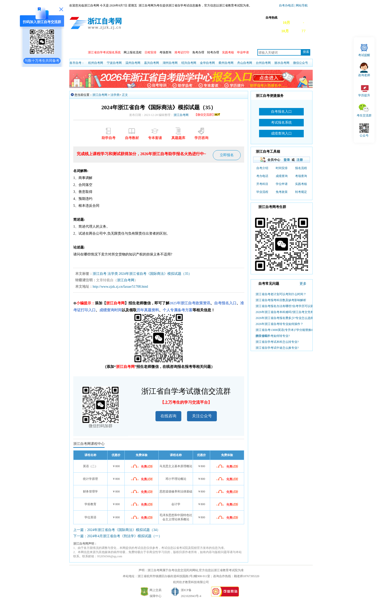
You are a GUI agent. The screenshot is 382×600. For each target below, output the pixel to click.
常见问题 (274, 42)
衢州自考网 (226, 63)
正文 (125, 95)
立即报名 (227, 155)
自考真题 (296, 42)
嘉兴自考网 (151, 63)
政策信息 (95, 42)
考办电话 (262, 176)
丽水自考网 (281, 63)
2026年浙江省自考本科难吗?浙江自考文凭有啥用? (288, 312)
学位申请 (282, 184)
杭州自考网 (95, 63)
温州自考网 (132, 63)
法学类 (115, 95)
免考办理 (198, 52)
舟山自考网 (244, 63)
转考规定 (301, 192)
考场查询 (165, 52)
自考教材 (251, 42)
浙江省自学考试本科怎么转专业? (277, 342)
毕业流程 (262, 192)
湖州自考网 (170, 63)
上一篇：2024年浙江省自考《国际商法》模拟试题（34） (116, 530)
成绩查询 (140, 42)
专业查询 (184, 42)
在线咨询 (168, 416)
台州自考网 (263, 63)
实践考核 (301, 184)
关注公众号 (202, 416)
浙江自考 (100, 274)
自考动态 (117, 42)
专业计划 (207, 42)
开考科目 (262, 184)
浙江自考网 (99, 95)
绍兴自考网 (188, 63)
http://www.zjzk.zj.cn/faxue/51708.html (120, 286)
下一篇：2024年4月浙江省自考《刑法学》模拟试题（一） (117, 536)
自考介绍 (262, 168)
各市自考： (77, 63)
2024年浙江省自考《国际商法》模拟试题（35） (155, 274)
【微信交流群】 (207, 114)
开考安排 (162, 42)
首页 (76, 42)
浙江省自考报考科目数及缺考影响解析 (281, 300)
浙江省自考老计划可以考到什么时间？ (281, 294)
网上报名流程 (133, 52)
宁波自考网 (114, 63)
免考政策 (282, 192)
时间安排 (282, 168)
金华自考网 (207, 63)
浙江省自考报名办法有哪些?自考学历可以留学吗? (288, 306)
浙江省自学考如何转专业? (273, 336)
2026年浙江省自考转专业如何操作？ (279, 324)
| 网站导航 (301, 5)
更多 (303, 283)
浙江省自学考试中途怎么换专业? (277, 348)
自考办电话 (286, 5)
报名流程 (301, 168)
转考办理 (213, 52)
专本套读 (229, 42)
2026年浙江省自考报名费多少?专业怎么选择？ (286, 318)
